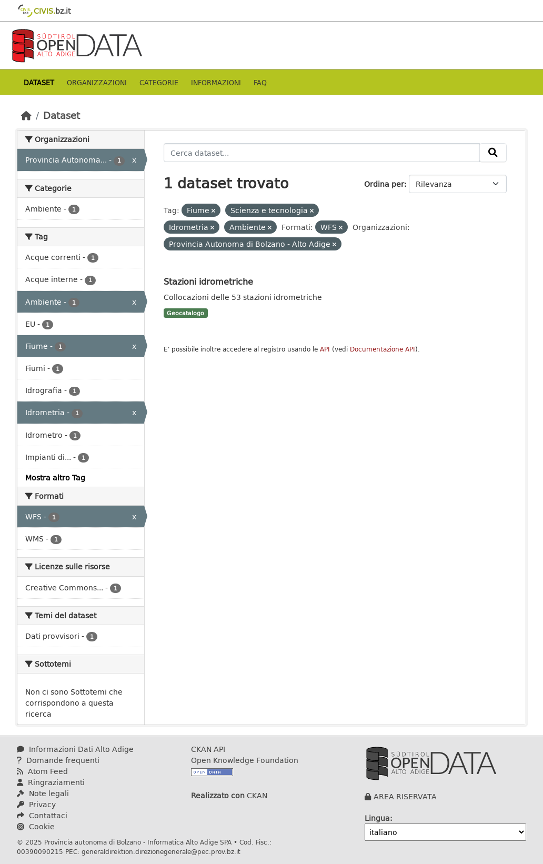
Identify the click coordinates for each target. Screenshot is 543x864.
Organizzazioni (97, 82)
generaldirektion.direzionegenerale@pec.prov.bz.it (161, 851)
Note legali (43, 793)
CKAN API (208, 749)
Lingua (377, 817)
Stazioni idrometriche (208, 281)
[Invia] (493, 152)
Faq (260, 82)
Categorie (158, 82)
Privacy (36, 804)
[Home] (26, 115)
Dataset (39, 82)
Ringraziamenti (51, 782)
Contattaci (42, 815)
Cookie (36, 826)
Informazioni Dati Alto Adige (75, 749)
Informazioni (216, 82)
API (325, 349)
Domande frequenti (58, 760)
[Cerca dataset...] (322, 152)
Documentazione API (382, 349)
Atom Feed (42, 771)
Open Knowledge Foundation (244, 760)
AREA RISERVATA (405, 796)
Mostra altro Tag (55, 477)
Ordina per (384, 183)
